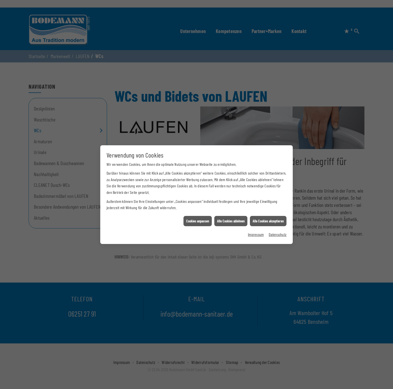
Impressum (256, 228)
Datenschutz (277, 228)
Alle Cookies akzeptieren (268, 215)
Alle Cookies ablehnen (231, 215)
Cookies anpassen (197, 215)
